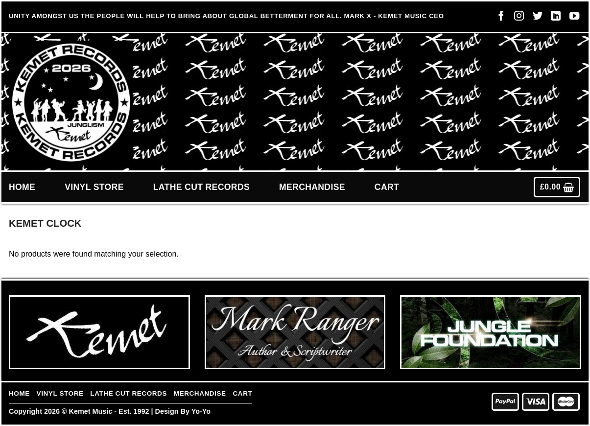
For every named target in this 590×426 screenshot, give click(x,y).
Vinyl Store (94, 187)
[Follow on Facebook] (498, 18)
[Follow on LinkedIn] (553, 18)
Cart (387, 187)
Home (22, 187)
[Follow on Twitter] (535, 18)
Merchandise (312, 187)
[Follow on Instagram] (516, 18)
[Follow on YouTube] (572, 18)
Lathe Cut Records (201, 187)
